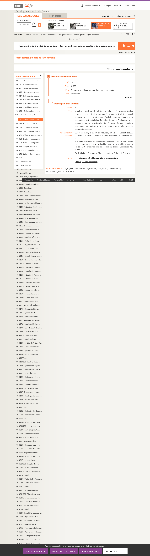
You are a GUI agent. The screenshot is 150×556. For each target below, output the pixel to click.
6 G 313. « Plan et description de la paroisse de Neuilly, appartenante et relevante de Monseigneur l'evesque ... (29, 528)
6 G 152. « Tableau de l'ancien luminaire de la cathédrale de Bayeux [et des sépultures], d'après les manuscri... (29, 229)
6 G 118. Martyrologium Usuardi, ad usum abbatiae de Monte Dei (28, 177)
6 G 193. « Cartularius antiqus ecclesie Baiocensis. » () (28, 377)
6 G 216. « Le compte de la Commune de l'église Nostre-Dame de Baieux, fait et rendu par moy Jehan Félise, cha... (29, 456)
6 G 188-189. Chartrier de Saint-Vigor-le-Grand (28, 362)
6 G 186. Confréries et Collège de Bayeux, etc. (28, 354)
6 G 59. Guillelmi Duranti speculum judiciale (28, 154)
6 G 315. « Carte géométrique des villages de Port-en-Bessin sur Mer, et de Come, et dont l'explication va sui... (29, 535)
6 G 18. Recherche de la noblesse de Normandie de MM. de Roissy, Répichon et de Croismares (29, 99)
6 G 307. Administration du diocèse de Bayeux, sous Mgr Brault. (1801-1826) (29, 505)
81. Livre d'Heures (24, 161)
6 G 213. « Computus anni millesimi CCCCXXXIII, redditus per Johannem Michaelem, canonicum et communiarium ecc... (28, 445)
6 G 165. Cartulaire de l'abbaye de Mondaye (28, 279)
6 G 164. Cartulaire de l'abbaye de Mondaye (29, 275)
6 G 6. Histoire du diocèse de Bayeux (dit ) (28, 81)
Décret (78, 161)
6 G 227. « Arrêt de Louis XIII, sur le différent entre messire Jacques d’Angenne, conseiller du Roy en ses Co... (29, 471)
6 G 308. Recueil (23, 509)
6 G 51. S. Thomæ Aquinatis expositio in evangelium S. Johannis (29, 135)
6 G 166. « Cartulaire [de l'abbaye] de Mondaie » (29, 282)
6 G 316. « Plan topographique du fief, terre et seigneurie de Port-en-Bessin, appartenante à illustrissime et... (29, 539)
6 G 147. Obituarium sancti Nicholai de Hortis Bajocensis (28, 211)
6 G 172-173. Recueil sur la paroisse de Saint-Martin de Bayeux (28, 305)
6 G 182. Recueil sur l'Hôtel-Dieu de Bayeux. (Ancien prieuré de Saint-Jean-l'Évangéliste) (28, 339)
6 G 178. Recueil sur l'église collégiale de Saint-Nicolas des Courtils (28, 324)
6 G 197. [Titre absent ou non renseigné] (28, 392)
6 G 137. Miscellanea (24, 192)
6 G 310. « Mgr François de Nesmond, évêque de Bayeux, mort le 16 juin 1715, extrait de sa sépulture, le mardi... (28, 517)
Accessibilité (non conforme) (64, 180)
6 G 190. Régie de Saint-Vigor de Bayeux (29, 365)
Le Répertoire (54, 16)
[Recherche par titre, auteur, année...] (24, 24)
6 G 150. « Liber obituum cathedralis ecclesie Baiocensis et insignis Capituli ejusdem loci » (29, 222)
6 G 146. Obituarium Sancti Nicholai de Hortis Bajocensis (29, 207)
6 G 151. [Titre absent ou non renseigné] (28, 226)
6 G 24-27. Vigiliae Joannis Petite (28, 107)
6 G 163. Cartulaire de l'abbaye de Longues (29, 271)
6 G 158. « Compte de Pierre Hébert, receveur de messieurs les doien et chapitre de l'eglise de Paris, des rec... (29, 252)
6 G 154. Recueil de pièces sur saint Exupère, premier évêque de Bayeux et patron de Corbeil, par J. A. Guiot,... (28, 237)
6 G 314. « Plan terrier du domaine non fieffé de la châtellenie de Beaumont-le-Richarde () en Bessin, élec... (29, 532)
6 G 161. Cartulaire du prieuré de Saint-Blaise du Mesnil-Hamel (28, 263)
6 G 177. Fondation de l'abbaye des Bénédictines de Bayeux (29, 320)
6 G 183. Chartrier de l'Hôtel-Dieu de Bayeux (29, 343)
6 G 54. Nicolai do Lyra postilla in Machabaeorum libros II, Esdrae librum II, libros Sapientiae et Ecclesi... (28, 142)
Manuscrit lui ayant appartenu (105, 157)
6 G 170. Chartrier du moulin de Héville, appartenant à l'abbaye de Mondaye (28, 297)
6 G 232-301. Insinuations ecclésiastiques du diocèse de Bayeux (28, 490)
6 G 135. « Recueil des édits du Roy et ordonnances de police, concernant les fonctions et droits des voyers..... (28, 184)
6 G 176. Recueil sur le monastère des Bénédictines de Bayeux (28, 316)
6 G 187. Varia (22, 358)
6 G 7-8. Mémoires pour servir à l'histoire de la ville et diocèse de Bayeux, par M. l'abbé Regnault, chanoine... (28, 84)
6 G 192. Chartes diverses (26, 373)
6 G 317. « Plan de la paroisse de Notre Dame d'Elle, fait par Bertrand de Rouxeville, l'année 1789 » (29, 543)
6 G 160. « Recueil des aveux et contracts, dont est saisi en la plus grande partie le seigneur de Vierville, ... (29, 260)
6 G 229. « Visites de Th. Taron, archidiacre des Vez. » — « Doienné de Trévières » (29, 479)
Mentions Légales (43, 180)
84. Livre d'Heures (24, 173)
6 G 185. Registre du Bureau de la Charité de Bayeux (28, 350)
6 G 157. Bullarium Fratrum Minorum (28, 248)
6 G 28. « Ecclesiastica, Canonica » (28, 111)
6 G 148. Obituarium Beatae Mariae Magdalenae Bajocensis (29, 214)
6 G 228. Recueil (23, 475)
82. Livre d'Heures (24, 165)
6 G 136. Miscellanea (24, 188)
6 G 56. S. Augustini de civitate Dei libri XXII (28, 146)
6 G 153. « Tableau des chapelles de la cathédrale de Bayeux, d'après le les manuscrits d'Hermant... (29, 233)
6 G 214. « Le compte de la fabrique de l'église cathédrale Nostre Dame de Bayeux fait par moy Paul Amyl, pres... (29, 449)
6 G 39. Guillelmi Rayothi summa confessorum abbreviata (28, 115)
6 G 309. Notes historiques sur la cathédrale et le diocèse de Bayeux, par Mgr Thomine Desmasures (29, 513)
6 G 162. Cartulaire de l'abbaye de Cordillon (29, 267)
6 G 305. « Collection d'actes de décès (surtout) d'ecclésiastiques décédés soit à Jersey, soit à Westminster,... (29, 501)
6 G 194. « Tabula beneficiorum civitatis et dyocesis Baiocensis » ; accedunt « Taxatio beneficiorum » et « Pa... (28, 381)
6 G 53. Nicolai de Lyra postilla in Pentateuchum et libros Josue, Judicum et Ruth (28, 139)
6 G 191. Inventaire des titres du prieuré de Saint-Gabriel (29, 369)
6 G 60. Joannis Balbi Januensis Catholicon (28, 158)
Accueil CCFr (19, 34)
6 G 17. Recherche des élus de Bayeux (28, 96)
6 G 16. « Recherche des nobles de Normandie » (28, 92)
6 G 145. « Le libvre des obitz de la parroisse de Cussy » (29, 203)
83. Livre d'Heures (24, 169)
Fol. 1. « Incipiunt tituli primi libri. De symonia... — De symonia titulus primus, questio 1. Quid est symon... (31, 119)
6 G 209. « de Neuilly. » (28, 430)
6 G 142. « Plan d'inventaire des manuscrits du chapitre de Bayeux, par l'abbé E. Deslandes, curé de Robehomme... (29, 195)
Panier (105, 16)
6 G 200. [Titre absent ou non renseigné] (28, 403)
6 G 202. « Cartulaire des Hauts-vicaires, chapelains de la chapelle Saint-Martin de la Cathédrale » (29, 411)
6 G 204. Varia (22, 418)
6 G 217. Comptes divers (26, 460)
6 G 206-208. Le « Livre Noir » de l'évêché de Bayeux (28, 426)
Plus (127, 97)
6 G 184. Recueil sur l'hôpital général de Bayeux (28, 347)
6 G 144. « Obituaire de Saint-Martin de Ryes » (28, 199)
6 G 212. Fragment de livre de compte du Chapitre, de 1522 (28, 441)
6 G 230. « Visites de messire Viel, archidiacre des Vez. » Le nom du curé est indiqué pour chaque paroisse (29, 483)
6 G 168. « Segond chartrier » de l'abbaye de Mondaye (28, 290)
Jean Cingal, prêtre (83, 157)
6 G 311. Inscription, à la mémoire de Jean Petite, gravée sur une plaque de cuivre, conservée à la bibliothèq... (29, 520)
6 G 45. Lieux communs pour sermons (29, 131)
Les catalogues (28, 16)
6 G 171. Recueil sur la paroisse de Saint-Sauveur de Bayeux (28, 301)
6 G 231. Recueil (23, 486)
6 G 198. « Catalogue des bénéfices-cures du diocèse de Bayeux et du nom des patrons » (29, 396)
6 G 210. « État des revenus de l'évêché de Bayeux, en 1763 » (29, 433)
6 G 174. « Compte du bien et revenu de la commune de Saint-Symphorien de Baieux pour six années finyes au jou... (28, 309)
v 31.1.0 (130, 180)
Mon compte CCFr (93, 5)
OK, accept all (36, 551)
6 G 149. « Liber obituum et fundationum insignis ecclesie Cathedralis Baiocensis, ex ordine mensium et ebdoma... (28, 218)
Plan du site (28, 180)
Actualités (117, 6)
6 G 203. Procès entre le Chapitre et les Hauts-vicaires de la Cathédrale (29, 415)
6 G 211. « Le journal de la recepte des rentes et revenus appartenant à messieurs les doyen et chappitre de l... (28, 437)
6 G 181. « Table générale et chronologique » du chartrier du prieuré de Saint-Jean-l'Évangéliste (28, 335)
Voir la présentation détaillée (118, 69)
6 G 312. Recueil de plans (26, 524)
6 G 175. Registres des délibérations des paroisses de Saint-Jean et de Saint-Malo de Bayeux (28, 313)
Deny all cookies (63, 551)
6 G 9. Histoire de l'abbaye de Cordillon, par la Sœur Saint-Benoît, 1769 (28, 88)
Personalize (90, 551)
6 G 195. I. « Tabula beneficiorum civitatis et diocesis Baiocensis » (28, 384)
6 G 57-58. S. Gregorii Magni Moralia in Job (28, 150)
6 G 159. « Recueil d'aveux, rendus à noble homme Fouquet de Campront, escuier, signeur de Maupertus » (29, 256)
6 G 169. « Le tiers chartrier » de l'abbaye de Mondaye (28, 294)
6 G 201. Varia (22, 407)
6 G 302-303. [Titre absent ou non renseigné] (28, 494)
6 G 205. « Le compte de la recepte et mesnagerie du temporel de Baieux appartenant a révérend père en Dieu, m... (29, 422)
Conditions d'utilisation (87, 180)
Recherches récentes (125, 16)
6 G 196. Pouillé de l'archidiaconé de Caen (28, 388)
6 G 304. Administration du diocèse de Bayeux (28, 498)
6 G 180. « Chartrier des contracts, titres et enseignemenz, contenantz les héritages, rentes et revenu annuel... (28, 331)
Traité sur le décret (89, 161)
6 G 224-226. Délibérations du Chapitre (28, 467)
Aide (133, 6)
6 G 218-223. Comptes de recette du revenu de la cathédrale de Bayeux (28, 464)
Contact (126, 6)
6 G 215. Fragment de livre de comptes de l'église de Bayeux (28, 452)
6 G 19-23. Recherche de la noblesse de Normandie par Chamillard (28, 103)
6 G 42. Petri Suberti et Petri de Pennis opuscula (28, 124)
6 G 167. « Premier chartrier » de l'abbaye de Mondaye (29, 286)
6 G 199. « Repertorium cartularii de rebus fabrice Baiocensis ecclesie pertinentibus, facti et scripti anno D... (28, 399)
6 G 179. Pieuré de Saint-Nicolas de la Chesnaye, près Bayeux (29, 328)
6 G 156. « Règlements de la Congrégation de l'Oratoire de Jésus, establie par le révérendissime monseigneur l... (29, 245)
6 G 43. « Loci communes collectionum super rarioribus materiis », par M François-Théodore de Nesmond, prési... (28, 127)
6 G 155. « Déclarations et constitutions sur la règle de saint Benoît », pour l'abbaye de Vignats (28, 241)
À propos (107, 6)
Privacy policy (115, 551)
